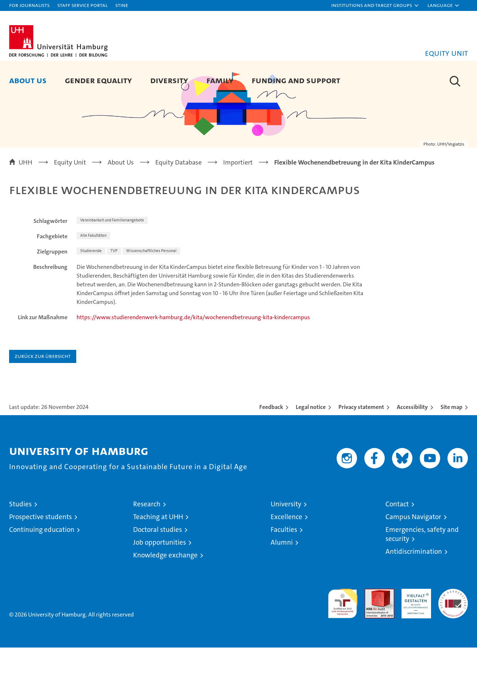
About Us (28, 80)
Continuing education (41, 562)
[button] (375, 5)
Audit (372, 625)
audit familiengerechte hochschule (342, 632)
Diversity (169, 80)
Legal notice (311, 439)
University (286, 536)
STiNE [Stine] (121, 5)
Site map (451, 439)
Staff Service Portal (82, 5)
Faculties (284, 562)
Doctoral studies (157, 562)
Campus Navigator (413, 549)
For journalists (29, 5)
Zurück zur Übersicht (43, 388)
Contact (397, 536)
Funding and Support (296, 80)
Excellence (286, 549)
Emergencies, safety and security (422, 566)
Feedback (271, 439)
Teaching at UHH (158, 549)
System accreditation (453, 629)
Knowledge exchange (165, 587)
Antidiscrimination (413, 583)
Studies (20, 536)
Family (219, 80)
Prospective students (40, 549)
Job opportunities (159, 574)
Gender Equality (98, 80)
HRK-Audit (414, 625)
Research (146, 536)
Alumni (282, 574)
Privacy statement (361, 439)
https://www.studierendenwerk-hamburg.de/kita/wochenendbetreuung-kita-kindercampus (193, 349)
